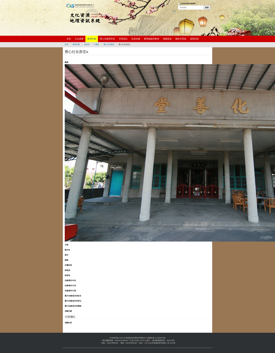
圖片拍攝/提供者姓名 (73, 296)
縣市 (66, 255)
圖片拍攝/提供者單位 (73, 301)
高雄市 (86, 44)
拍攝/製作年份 (70, 280)
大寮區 (96, 44)
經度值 (67, 270)
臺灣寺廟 (91, 39)
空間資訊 (123, 39)
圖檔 (66, 62)
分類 (66, 245)
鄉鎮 (66, 260)
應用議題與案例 (151, 39)
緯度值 (67, 275)
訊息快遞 (135, 39)
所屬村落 (68, 265)
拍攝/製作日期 (70, 291)
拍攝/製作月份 (70, 286)
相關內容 (68, 323)
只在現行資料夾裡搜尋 (187, 3)
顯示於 (67, 250)
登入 (174, 11)
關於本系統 (180, 39)
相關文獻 (68, 311)
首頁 (69, 39)
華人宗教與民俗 (107, 39)
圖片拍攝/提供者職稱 (73, 306)
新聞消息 (194, 39)
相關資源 (167, 39)
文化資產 (79, 39)
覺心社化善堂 (109, 44)
